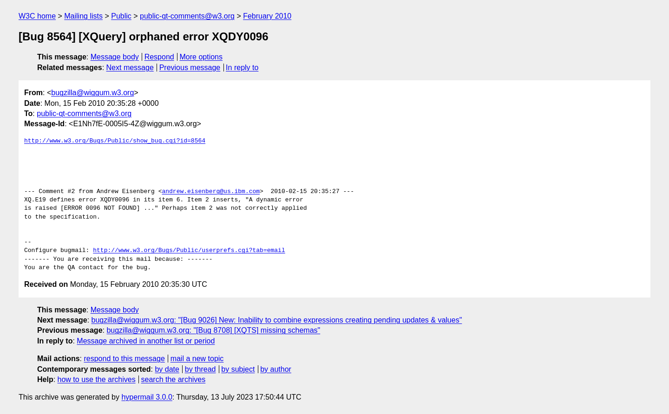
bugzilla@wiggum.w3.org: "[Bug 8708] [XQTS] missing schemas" (213, 330)
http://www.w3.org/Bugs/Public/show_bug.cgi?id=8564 (114, 141)
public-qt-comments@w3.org (187, 16)
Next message (130, 67)
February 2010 (267, 16)
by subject (238, 369)
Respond (159, 57)
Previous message (190, 67)
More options (201, 57)
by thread (200, 369)
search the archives (173, 379)
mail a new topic (197, 358)
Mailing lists (83, 16)
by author (275, 369)
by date (167, 369)
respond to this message (124, 358)
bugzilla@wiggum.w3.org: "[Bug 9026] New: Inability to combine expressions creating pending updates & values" (277, 320)
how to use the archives (97, 379)
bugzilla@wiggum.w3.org (92, 93)
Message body (115, 57)
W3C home (37, 16)
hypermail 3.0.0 (146, 397)
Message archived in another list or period (146, 341)
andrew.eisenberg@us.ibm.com (211, 192)
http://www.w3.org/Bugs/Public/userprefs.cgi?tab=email (189, 250)
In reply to (242, 67)
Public (121, 16)
